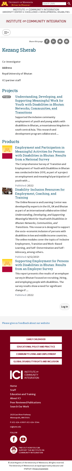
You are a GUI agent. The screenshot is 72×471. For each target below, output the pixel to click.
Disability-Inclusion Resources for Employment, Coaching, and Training (40, 193)
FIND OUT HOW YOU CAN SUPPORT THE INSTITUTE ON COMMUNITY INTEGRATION (27, 450)
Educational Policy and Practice (36, 346)
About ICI (15, 398)
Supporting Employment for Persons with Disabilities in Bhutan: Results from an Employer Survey (42, 265)
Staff (13, 390)
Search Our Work (19, 406)
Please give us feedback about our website (26, 323)
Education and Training (23, 394)
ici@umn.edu (15, 427)
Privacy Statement (40, 469)
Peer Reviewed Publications (25, 402)
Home (13, 385)
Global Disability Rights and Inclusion (36, 361)
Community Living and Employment (36, 354)
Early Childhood (36, 339)
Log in (64, 306)
